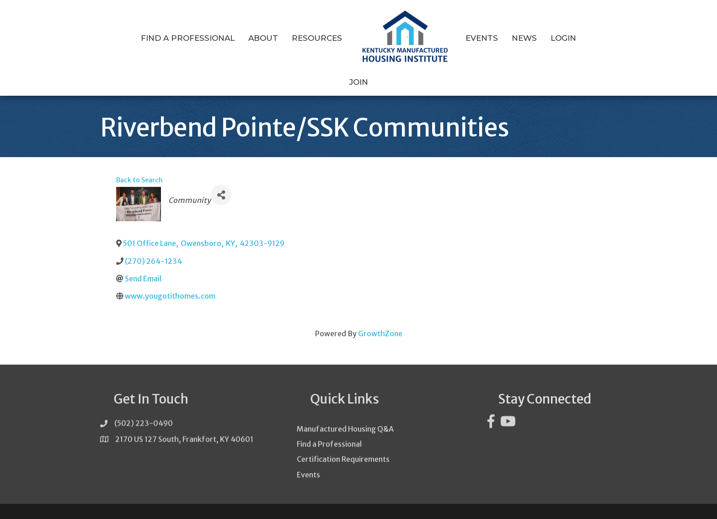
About (247, 38)
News (508, 38)
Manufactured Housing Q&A (345, 429)
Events (465, 38)
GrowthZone (380, 315)
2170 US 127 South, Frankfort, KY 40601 (184, 424)
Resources (301, 38)
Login (547, 38)
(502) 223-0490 (143, 409)
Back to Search (139, 162)
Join (583, 38)
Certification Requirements (343, 459)
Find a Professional (172, 38)
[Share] (221, 177)
